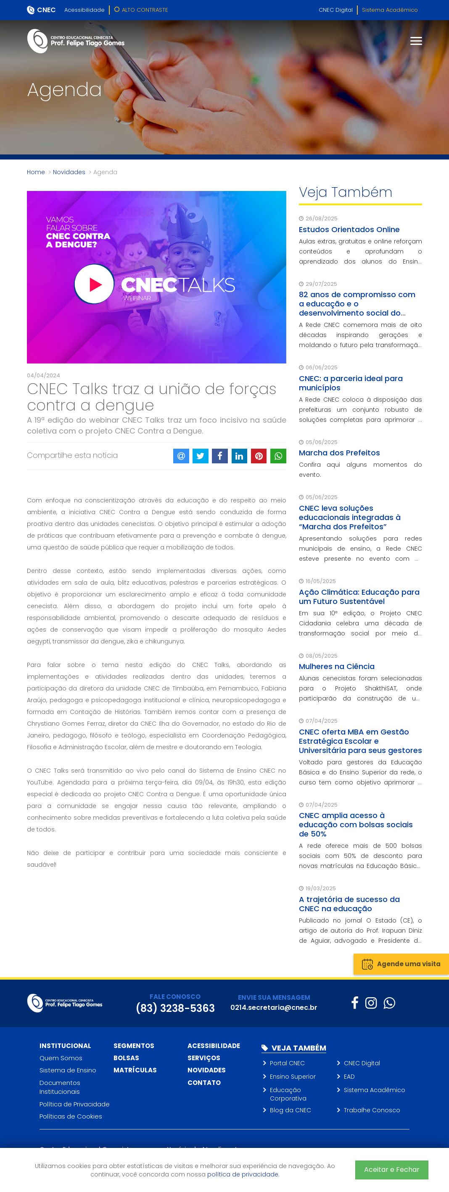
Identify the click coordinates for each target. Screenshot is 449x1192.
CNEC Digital (336, 10)
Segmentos (134, 1045)
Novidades (69, 172)
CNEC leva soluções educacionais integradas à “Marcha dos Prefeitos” (350, 517)
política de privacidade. (243, 1174)
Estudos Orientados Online (349, 229)
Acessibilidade (84, 10)
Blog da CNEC (290, 1110)
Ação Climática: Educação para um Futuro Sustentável (359, 596)
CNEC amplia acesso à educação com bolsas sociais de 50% (356, 824)
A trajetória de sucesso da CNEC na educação (349, 904)
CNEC (46, 10)
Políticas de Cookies (71, 1116)
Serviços (204, 1057)
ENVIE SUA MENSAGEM (274, 997)
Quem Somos (61, 1057)
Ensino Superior (293, 1076)
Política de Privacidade (75, 1104)
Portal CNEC (287, 1063)
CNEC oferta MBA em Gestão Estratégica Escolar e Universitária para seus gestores (360, 741)
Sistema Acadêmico (390, 10)
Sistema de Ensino (68, 1070)
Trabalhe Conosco (372, 1110)
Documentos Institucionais (60, 1087)
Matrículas (135, 1070)
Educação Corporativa (288, 1094)
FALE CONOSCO (175, 996)
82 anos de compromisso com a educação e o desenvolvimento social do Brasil (357, 308)
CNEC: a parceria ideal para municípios (351, 383)
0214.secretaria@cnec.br (273, 1007)
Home (36, 172)
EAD (349, 1076)
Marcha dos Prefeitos (339, 452)
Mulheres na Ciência (337, 666)
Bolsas (126, 1057)
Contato (204, 1082)
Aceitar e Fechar (392, 1169)
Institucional (65, 1045)
